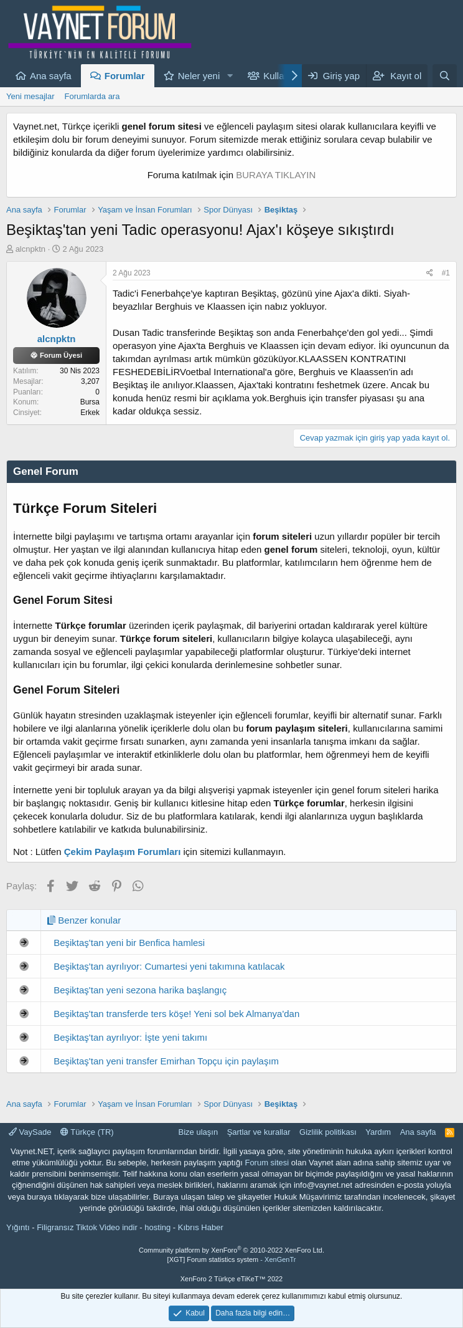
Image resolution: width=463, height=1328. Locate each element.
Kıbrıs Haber (200, 1227)
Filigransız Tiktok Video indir (87, 1227)
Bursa (90, 402)
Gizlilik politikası (328, 1132)
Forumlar (125, 75)
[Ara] (445, 75)
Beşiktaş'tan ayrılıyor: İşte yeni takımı (130, 1037)
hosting (157, 1227)
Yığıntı (18, 1227)
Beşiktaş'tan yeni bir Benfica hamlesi (129, 942)
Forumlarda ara (92, 96)
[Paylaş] (429, 273)
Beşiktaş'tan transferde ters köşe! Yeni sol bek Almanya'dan (176, 1013)
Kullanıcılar (286, 75)
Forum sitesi (267, 1162)
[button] (229, 75)
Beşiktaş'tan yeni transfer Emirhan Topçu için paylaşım (166, 1061)
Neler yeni (199, 75)
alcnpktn (30, 249)
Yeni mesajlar (30, 96)
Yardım (378, 1132)
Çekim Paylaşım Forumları (122, 851)
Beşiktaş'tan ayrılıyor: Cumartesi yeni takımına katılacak (169, 966)
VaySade (30, 1132)
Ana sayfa (51, 75)
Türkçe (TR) (87, 1132)
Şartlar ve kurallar (259, 1132)
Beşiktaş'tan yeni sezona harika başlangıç (140, 990)
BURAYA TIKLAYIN (276, 175)
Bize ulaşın (198, 1132)
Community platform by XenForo (231, 1250)
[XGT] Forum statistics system (231, 1259)
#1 (446, 273)
